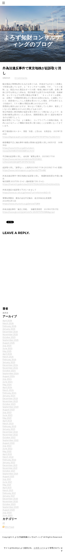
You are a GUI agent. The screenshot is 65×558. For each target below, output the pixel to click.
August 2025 (9, 343)
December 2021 (10, 465)
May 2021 (7, 485)
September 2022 (10, 440)
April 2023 (7, 421)
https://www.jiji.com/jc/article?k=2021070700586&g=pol (29, 212)
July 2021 (7, 479)
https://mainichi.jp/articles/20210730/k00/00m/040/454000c (31, 184)
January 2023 (9, 429)
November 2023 (10, 401)
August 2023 (9, 410)
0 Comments (21, 78)
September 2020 (11, 507)
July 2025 (7, 346)
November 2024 (10, 368)
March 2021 (8, 490)
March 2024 (8, 390)
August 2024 (9, 376)
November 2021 (10, 468)
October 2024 (9, 371)
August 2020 (9, 510)
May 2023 (7, 418)
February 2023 (9, 426)
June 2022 (7, 448)
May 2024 (7, 384)
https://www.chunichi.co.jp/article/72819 (21, 204)
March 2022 (8, 457)
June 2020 (8, 515)
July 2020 (7, 513)
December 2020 (10, 499)
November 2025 (10, 334)
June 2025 (7, 348)
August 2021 (8, 476)
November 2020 (10, 501)
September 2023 (10, 407)
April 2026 (7, 320)
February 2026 (9, 326)
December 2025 (10, 332)
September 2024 (11, 373)
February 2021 (9, 493)
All (4, 523)
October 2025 (9, 337)
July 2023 (7, 412)
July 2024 (7, 379)
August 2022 (9, 443)
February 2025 (9, 359)
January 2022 (9, 462)
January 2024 (9, 396)
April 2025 (7, 354)
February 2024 (9, 393)
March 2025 (8, 357)
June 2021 (7, 482)
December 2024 (10, 365)
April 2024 (7, 387)
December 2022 (10, 432)
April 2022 (7, 454)
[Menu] (4, 3)
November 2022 (10, 435)
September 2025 (10, 340)
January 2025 (9, 362)
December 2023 (10, 398)
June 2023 (7, 415)
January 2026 (9, 329)
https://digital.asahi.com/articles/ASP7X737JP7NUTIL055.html (31, 137)
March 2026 (8, 323)
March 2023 (8, 423)
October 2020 (9, 504)
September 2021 (10, 474)
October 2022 (9, 437)
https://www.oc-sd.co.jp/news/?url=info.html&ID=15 (27, 192)
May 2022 (7, 451)
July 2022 (7, 446)
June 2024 (8, 382)
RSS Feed (9, 527)
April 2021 (7, 487)
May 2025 (7, 351)
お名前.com (39, 548)
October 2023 (9, 404)
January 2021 (9, 496)
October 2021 (9, 471)
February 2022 (9, 460)
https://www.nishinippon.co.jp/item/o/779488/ (24, 170)
